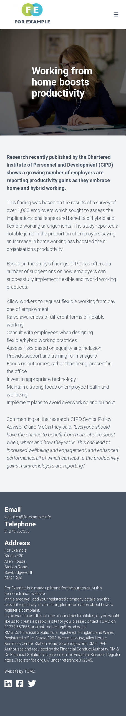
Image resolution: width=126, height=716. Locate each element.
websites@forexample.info (27, 517)
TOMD (29, 671)
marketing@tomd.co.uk (66, 627)
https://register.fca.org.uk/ (27, 660)
